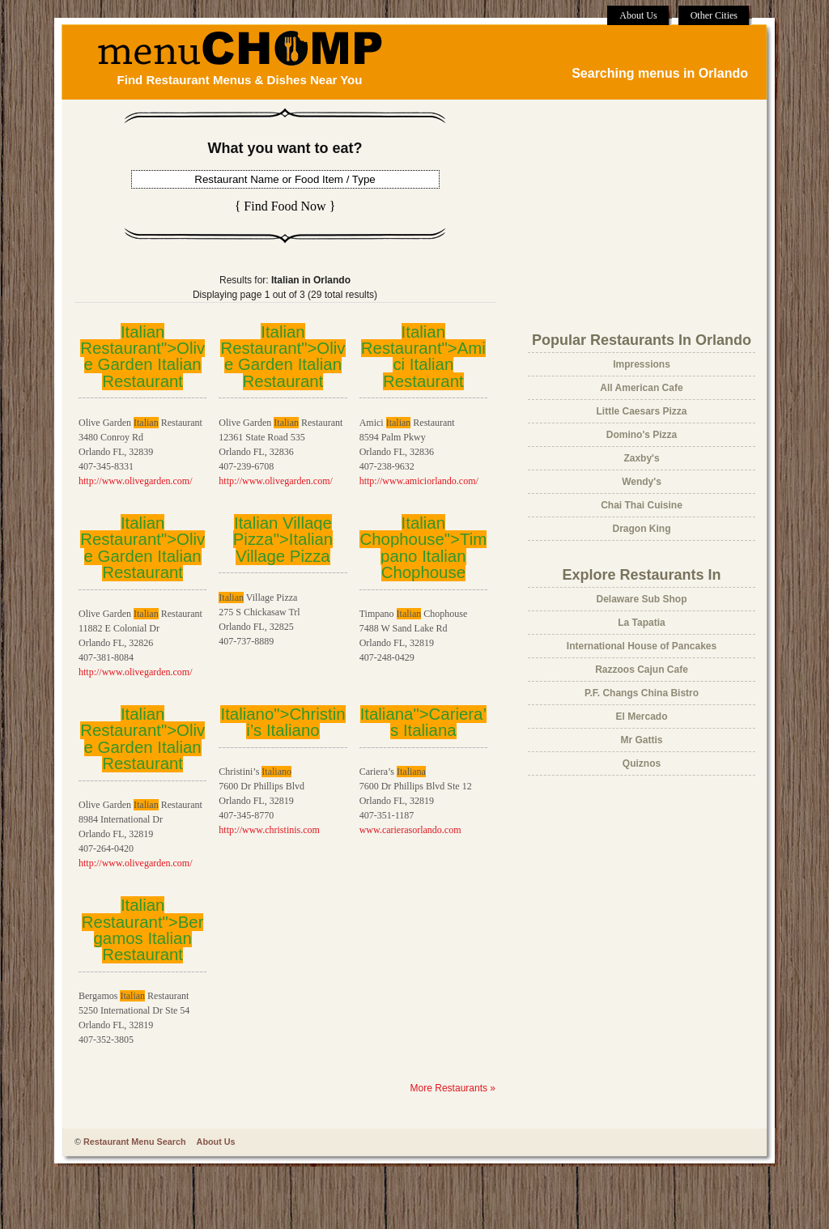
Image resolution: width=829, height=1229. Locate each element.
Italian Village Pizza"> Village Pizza (283, 539)
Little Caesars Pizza (641, 411)
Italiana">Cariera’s (423, 722)
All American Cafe (641, 387)
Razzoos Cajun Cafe (641, 669)
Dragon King (642, 528)
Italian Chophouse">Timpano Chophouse (423, 547)
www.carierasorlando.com (410, 830)
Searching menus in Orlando (660, 73)
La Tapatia (641, 622)
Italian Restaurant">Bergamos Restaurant (143, 929)
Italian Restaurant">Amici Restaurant (423, 356)
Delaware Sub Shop (641, 599)
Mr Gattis (641, 740)
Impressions (641, 364)
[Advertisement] (629, 215)
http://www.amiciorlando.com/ (418, 481)
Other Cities (714, 15)
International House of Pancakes (641, 646)
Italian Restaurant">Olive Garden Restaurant (142, 356)
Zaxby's (641, 458)
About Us (638, 15)
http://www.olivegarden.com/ (136, 481)
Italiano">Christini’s (282, 722)
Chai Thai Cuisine (641, 505)
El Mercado (641, 716)
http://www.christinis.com (269, 830)
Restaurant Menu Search (134, 1141)
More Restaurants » (452, 1088)
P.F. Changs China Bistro (642, 693)
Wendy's (641, 481)
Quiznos (642, 763)
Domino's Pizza (642, 434)
